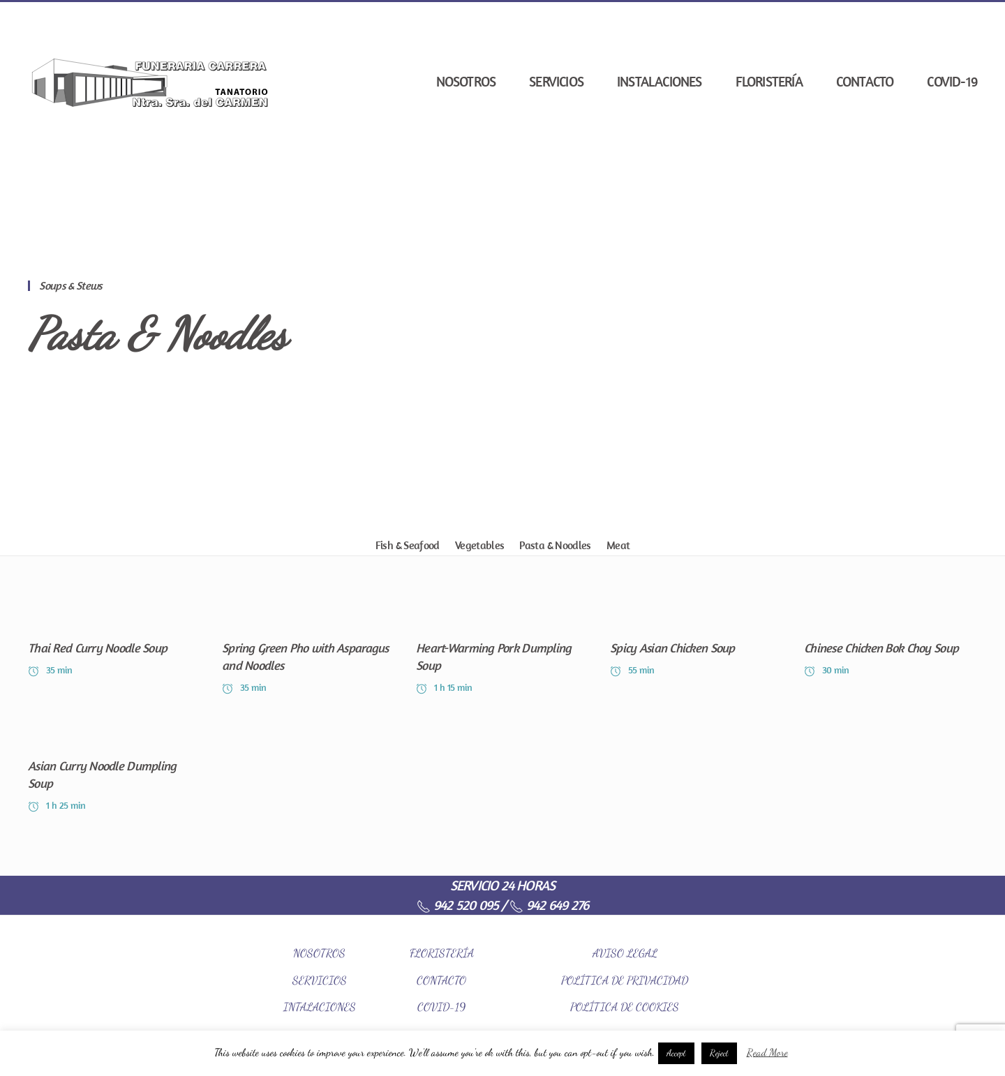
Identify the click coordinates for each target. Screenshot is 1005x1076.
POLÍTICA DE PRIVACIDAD (624, 980)
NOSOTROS (319, 952)
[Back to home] (150, 81)
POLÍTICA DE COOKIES (624, 1006)
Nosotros (466, 81)
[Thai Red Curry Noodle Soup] (114, 650)
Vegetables (480, 545)
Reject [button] (719, 1053)
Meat (618, 545)
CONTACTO (441, 980)
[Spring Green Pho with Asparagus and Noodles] (308, 650)
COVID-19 (952, 81)
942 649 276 (548, 904)
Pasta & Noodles (157, 334)
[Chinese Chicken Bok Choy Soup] (890, 650)
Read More (767, 1052)
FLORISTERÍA (442, 952)
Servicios (556, 81)
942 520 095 (457, 904)
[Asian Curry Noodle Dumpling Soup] (114, 768)
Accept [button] (676, 1053)
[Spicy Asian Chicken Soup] (696, 650)
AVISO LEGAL (625, 952)
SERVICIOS (319, 980)
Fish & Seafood (407, 545)
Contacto (865, 81)
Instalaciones (659, 81)
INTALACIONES (319, 1006)
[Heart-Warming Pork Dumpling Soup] (502, 650)
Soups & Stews (71, 285)
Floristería (769, 81)
